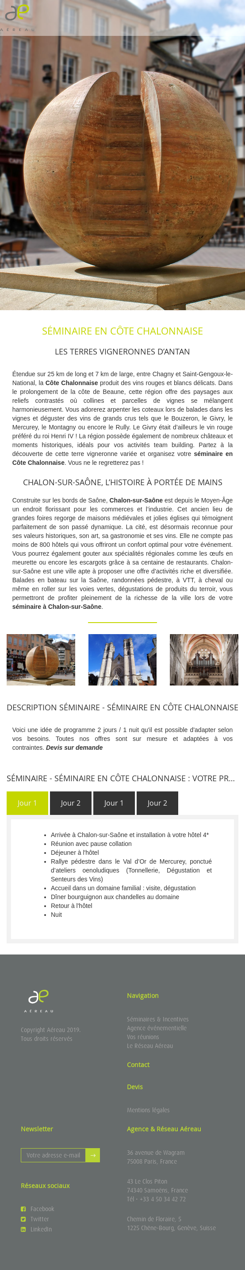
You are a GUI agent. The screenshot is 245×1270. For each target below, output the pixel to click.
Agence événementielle (157, 1028)
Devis (135, 1087)
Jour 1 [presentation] (27, 803)
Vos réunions (143, 1036)
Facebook (37, 1208)
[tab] (27, 803)
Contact (138, 1064)
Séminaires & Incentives (158, 1019)
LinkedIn (36, 1229)
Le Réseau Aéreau (150, 1045)
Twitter (35, 1219)
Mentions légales (148, 1110)
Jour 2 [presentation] (70, 803)
